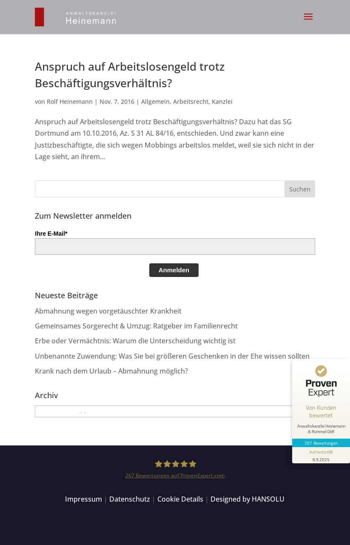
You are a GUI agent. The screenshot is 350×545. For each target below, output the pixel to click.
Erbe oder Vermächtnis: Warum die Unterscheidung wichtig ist (135, 340)
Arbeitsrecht (190, 101)
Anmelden (174, 270)
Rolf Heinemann (70, 101)
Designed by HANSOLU (248, 499)
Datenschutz (129, 499)
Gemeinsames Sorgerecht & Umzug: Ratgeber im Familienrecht (136, 326)
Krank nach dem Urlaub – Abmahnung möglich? (111, 371)
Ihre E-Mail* (51, 233)
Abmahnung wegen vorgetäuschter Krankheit (108, 311)
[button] (308, 22)
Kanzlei (222, 101)
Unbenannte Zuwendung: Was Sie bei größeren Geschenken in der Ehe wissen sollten (172, 356)
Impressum (83, 499)
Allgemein (155, 101)
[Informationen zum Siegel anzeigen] (321, 455)
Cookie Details (180, 499)
